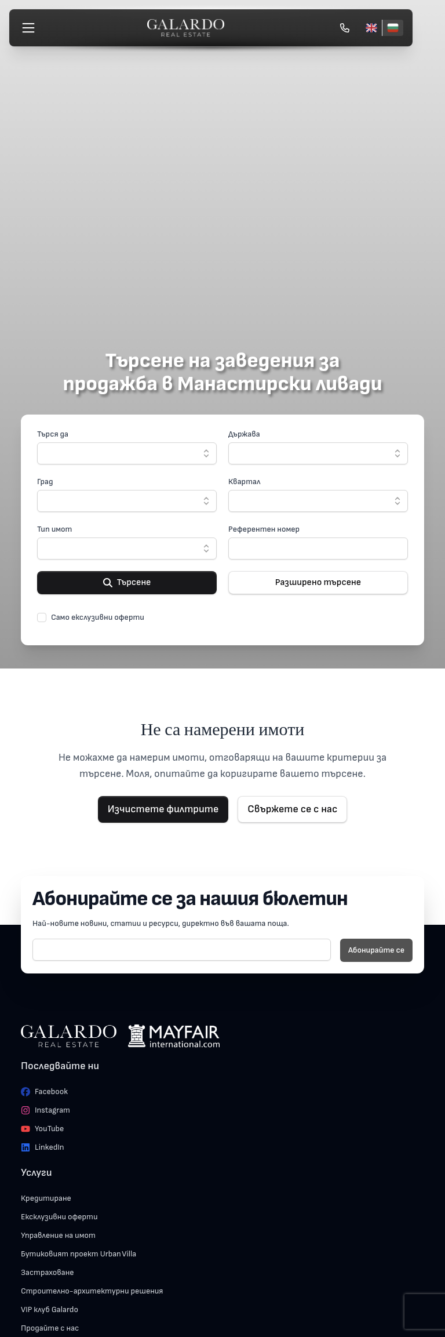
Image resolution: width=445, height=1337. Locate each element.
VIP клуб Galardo (49, 1309)
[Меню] (28, 27)
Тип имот (54, 529)
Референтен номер (264, 529)
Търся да (52, 434)
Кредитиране (46, 1198)
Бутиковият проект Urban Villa (78, 1254)
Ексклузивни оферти (59, 1217)
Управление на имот (58, 1235)
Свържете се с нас (292, 809)
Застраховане (47, 1272)
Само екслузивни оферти (97, 617)
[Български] (392, 28)
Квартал (244, 481)
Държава (244, 434)
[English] (371, 28)
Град (45, 481)
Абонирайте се (376, 950)
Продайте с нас (50, 1328)
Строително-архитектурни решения (92, 1291)
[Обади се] (344, 27)
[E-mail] (181, 950)
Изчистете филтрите (163, 809)
